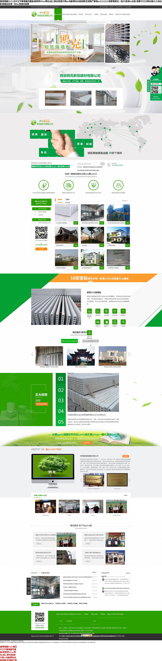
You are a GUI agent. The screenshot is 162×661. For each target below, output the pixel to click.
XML (72, 633)
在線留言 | (112, 7)
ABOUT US (46, 449)
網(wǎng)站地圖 (63, 633)
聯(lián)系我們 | (120, 7)
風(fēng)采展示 (45, 515)
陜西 (74, 633)
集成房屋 (81, 14)
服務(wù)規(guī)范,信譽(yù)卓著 (93, 535)
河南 (85, 633)
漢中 (90, 633)
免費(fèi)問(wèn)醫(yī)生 (47, 603)
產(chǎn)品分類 (40, 208)
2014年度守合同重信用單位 (98, 488)
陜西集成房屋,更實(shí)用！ (43, 552)
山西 (77, 633)
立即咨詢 (41, 249)
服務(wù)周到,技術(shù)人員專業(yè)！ (47, 535)
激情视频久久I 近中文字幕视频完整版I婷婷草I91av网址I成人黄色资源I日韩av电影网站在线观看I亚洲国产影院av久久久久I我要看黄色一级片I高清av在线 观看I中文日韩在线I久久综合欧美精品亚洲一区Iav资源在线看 (47, 642)
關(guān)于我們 (111, 614)
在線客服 (156, 83)
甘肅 (80, 633)
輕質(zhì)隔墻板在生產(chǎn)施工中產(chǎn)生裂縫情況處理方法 (77, 577)
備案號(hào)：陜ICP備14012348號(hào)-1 (104, 636)
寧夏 (82, 633)
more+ (94, 572)
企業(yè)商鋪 (128, 7)
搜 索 (102, 163)
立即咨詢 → (87, 443)
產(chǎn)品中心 (41, 201)
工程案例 (96, 14)
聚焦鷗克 (34, 573)
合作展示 (93, 515)
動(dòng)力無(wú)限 (76, 636)
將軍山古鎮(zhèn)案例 (83, 367)
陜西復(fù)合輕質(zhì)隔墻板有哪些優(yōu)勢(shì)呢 (74, 594)
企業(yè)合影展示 (116, 515)
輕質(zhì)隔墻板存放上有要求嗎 (70, 580)
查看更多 (125, 456)
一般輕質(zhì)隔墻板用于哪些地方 (70, 590)
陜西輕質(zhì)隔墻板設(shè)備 (91, 167)
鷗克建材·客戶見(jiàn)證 (81, 525)
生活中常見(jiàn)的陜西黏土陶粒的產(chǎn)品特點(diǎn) (117, 590)
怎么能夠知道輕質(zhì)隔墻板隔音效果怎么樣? (115, 578)
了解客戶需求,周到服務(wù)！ (92, 552)
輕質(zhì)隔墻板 (41, 212)
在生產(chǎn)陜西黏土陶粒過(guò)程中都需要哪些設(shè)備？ (77, 597)
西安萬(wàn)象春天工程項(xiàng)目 (51, 367)
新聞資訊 (111, 14)
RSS (69, 633)
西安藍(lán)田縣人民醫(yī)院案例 (114, 367)
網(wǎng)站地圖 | (104, 7)
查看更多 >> (125, 200)
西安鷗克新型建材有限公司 (89, 456)
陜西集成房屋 (88, 170)
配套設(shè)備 (40, 219)
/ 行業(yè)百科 (44, 573)
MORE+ (126, 495)
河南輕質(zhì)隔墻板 (60, 603)
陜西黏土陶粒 (95, 170)
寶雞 (88, 633)
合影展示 (69, 515)
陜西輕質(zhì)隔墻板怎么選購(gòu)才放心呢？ (73, 583)
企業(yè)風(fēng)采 (40, 495)
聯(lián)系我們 (126, 14)
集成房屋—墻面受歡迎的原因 (69, 587)
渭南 (93, 633)
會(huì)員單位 (122, 488)
